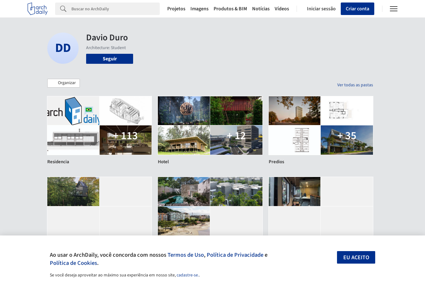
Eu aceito (356, 257)
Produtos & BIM (230, 8)
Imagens (199, 8)
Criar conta (357, 8)
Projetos (176, 8)
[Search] (115, 9)
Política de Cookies (73, 263)
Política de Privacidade (235, 255)
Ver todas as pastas (355, 85)
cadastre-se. (188, 275)
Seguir (110, 58)
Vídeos (282, 8)
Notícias (261, 8)
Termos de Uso (186, 255)
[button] (63, 83)
